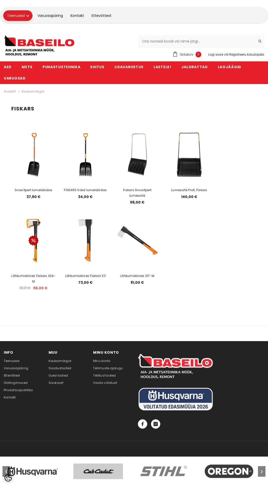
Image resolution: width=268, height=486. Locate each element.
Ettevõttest (101, 15)
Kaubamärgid (33, 91)
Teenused (18, 15)
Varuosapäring (50, 15)
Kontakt (77, 15)
